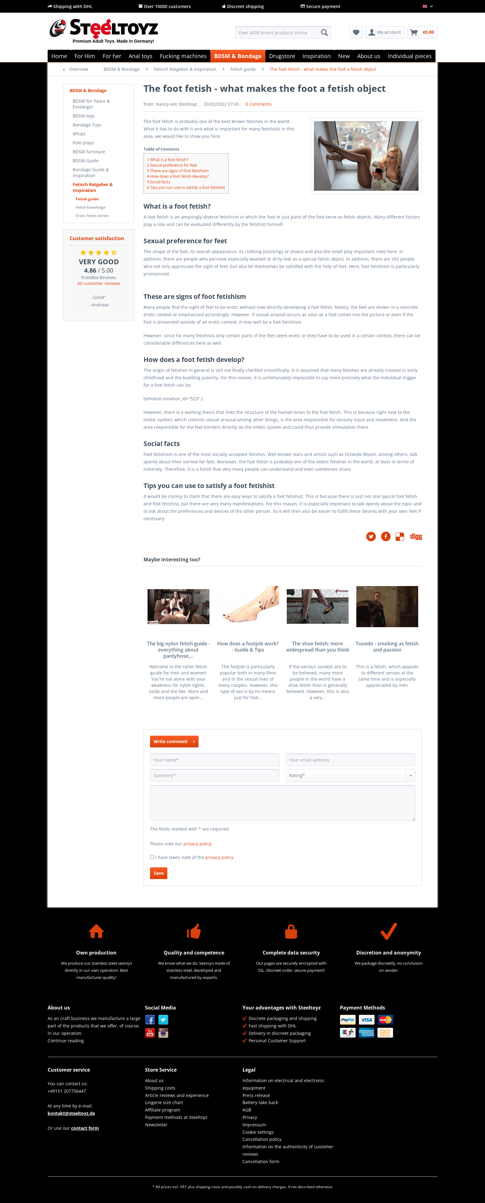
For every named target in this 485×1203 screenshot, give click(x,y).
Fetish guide (87, 199)
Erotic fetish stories (92, 215)
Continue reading (66, 1041)
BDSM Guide (86, 161)
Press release (256, 1095)
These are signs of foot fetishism (178, 170)
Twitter (163, 1020)
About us (154, 1080)
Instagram (163, 1033)
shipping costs (208, 1186)
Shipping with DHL (70, 6)
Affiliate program (162, 1110)
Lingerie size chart (164, 1102)
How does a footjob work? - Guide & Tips (248, 646)
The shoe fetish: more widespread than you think (317, 646)
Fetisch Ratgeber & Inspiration (93, 187)
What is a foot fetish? (167, 159)
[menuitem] (283, 35)
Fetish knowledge (90, 207)
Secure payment (321, 6)
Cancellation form (260, 1161)
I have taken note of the (194, 857)
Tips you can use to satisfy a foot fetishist (186, 187)
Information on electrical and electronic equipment (283, 1084)
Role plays (83, 143)
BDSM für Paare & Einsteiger (91, 104)
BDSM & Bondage (88, 90)
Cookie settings (258, 1132)
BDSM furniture (89, 152)
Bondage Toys (87, 125)
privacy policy (197, 844)
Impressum (254, 1125)
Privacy (249, 1117)
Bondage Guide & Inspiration (91, 172)
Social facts (158, 182)
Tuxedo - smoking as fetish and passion (387, 646)
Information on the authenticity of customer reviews (287, 1150)
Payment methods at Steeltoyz (176, 1117)
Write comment (174, 740)
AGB (246, 1110)
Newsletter (156, 1125)
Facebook (150, 1020)
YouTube (150, 1033)
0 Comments (259, 104)
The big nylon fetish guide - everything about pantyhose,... (178, 649)
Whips (79, 134)
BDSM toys (84, 116)
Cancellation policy (261, 1139)
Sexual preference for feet (172, 165)
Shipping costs (160, 1088)
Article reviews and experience (177, 1095)
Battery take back (260, 1102)
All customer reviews (98, 283)
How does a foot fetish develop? (178, 176)
